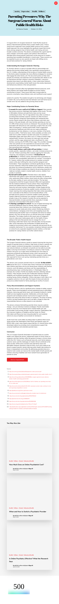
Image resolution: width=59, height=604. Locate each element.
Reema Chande (23, 29)
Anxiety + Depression (21, 11)
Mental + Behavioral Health (26, 461)
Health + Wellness (38, 11)
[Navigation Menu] (56, 3)
